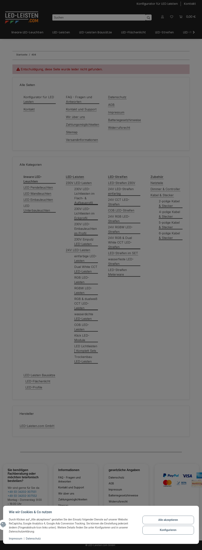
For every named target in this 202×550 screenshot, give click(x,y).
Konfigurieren (167, 530)
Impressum (16, 538)
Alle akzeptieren (167, 520)
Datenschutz (33, 538)
